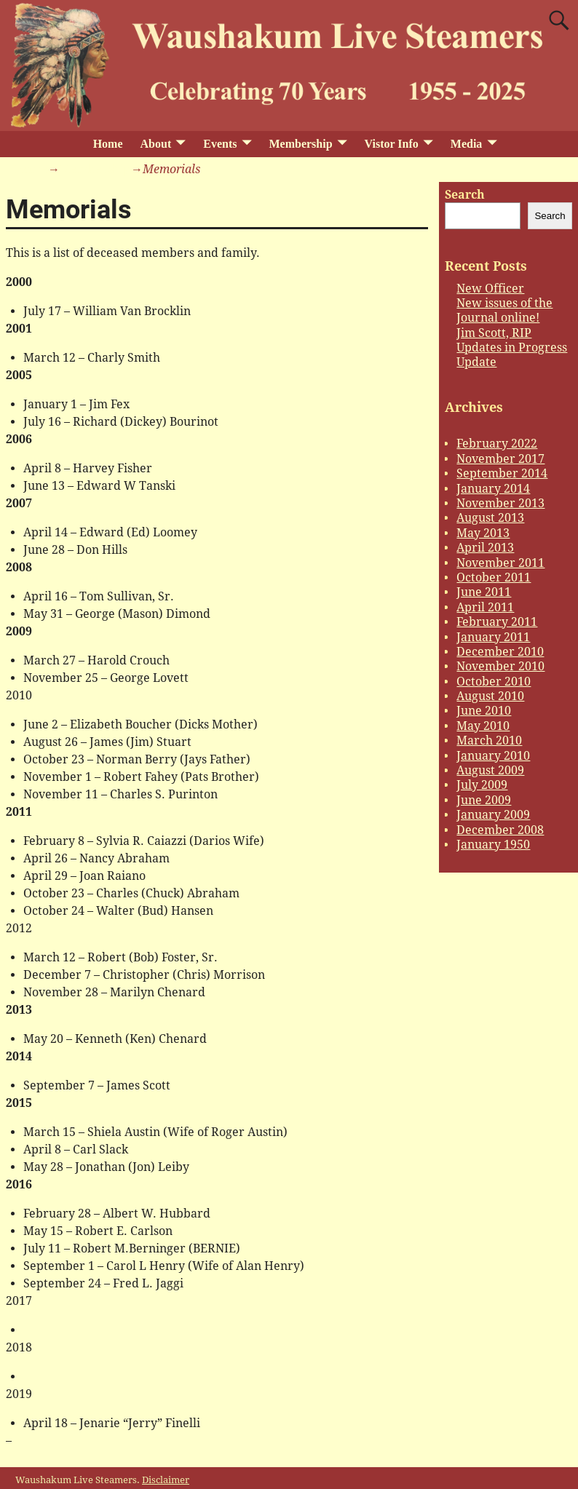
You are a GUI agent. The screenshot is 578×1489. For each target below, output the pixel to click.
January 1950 (493, 844)
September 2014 (501, 473)
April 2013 (485, 548)
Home (108, 144)
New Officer (490, 288)
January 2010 (493, 756)
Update (476, 362)
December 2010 (500, 652)
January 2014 (493, 489)
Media (467, 144)
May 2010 (483, 726)
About (156, 144)
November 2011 (500, 563)
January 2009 (493, 815)
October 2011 (493, 577)
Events (220, 144)
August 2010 (490, 696)
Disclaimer (165, 1479)
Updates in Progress (511, 347)
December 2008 (500, 830)
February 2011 (496, 622)
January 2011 (493, 637)
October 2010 (493, 681)
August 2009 (490, 770)
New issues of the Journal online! (504, 310)
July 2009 (481, 785)
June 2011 (483, 592)
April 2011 (485, 607)
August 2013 (490, 518)
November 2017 (500, 459)
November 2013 (500, 503)
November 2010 (500, 666)
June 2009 (483, 800)
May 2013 (483, 533)
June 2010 (483, 711)
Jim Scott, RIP (493, 333)
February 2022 (496, 443)
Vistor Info (392, 144)
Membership (300, 144)
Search (465, 195)
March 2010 (489, 740)
